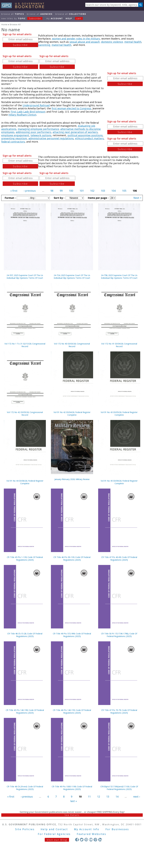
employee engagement (15, 135)
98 (51, 190)
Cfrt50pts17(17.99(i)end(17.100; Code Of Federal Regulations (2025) (119, 788)
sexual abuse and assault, (84, 41)
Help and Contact (54, 829)
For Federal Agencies (54, 834)
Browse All (12, 14)
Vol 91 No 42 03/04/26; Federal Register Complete (72, 413)
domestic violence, (112, 41)
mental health (132, 41)
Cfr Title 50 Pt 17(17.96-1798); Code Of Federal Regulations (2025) (119, 635)
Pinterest (95, 839)
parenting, (44, 45)
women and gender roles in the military (76, 38)
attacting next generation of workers (75, 132)
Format (10, 197)
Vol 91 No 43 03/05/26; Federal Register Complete (119, 413)
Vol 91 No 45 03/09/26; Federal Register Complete (119, 482)
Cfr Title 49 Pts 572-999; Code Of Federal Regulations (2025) (72, 635)
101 (82, 190)
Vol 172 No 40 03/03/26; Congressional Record (72, 345)
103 (103, 190)
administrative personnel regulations (51, 138)
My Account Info (86, 829)
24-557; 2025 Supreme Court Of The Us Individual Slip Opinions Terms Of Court (25, 276)
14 (117, 796)
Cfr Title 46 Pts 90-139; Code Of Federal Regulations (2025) (71, 558)
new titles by (23, 18)
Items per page (98, 197)
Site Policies (25, 829)
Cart (78, 18)
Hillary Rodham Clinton (22, 114)
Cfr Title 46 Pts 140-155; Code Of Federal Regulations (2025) (72, 711)
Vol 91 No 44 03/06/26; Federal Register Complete (24, 482)
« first (13, 190)
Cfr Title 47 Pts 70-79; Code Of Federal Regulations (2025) (119, 711)
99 (61, 190)
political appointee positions (85, 135)
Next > (137, 197)
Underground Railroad (36, 105)
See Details (72, 815)
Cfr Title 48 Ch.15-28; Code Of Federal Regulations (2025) (24, 635)
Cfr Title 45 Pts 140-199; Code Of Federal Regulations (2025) (25, 711)
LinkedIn (100, 839)
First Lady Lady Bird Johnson (28, 111)
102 (92, 190)
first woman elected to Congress (71, 108)
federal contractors (13, 141)
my (54, 18)
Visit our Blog (57, 839)
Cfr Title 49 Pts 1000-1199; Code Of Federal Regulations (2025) (72, 788)
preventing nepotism (14, 138)
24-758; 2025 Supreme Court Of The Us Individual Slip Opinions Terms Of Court (119, 276)
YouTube (91, 839)
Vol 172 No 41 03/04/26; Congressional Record (119, 345)
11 (89, 796)
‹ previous (30, 190)
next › (136, 796)
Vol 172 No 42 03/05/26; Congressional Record (25, 413)
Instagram (86, 839)
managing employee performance (38, 129)
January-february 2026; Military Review (71, 479)
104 (113, 190)
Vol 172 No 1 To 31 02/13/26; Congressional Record (24, 345)
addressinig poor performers (33, 132)
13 (107, 796)
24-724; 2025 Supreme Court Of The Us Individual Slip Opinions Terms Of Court (72, 276)
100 (71, 190)
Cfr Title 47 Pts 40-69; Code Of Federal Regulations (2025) (119, 558)
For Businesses (117, 829)
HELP (69, 18)
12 (98, 796)
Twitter (81, 839)
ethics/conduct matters (89, 138)
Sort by (59, 197)
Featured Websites (91, 834)
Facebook (77, 839)
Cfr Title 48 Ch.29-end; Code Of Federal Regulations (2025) (25, 788)
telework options (41, 135)
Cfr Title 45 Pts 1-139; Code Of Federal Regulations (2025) (25, 558)
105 (124, 190)
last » (73, 801)
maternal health (61, 45)
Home (4, 24)
